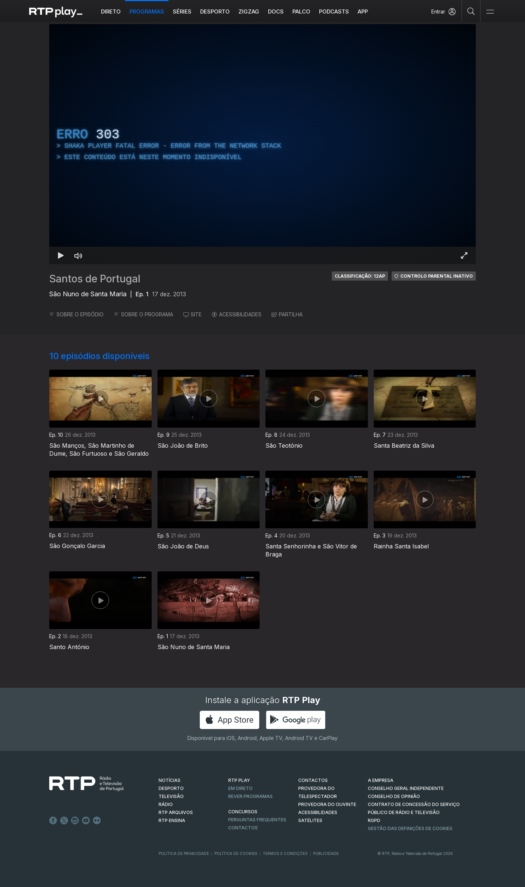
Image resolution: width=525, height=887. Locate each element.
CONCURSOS (242, 811)
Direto (111, 11)
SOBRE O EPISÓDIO (76, 314)
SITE (192, 314)
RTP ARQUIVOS (176, 812)
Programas (146, 11)
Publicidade (326, 853)
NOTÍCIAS (169, 780)
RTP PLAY (239, 780)
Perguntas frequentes (257, 819)
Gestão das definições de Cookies (410, 828)
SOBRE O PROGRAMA (143, 314)
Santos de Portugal (94, 279)
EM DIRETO (240, 788)
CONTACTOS (313, 780)
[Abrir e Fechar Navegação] (490, 12)
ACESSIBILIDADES (236, 314)
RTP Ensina (172, 820)
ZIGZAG (248, 11)
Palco (301, 11)
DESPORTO (171, 788)
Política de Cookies (235, 853)
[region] (262, 144)
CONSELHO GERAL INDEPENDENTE (406, 788)
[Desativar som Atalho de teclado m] (78, 255)
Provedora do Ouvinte (327, 804)
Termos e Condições (285, 853)
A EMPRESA (380, 780)
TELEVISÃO (171, 796)
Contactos (243, 827)
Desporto (215, 11)
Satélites (310, 820)
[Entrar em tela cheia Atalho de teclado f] (464, 255)
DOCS (276, 11)
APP (363, 11)
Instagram (75, 821)
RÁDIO (166, 804)
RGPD (374, 820)
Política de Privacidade (184, 853)
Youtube (86, 821)
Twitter (64, 821)
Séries (182, 11)
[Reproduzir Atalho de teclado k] (61, 255)
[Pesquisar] (471, 11)
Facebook (53, 821)
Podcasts (334, 11)
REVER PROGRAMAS (250, 796)
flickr (97, 821)
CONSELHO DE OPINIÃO (394, 796)
